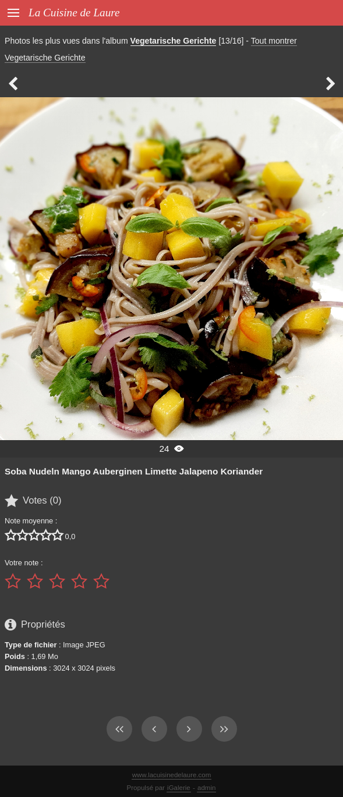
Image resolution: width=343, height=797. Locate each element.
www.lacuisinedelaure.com (171, 774)
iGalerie (178, 787)
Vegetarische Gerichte (173, 40)
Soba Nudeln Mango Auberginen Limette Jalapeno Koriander (134, 471)
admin (206, 787)
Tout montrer (274, 40)
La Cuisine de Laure (74, 12)
